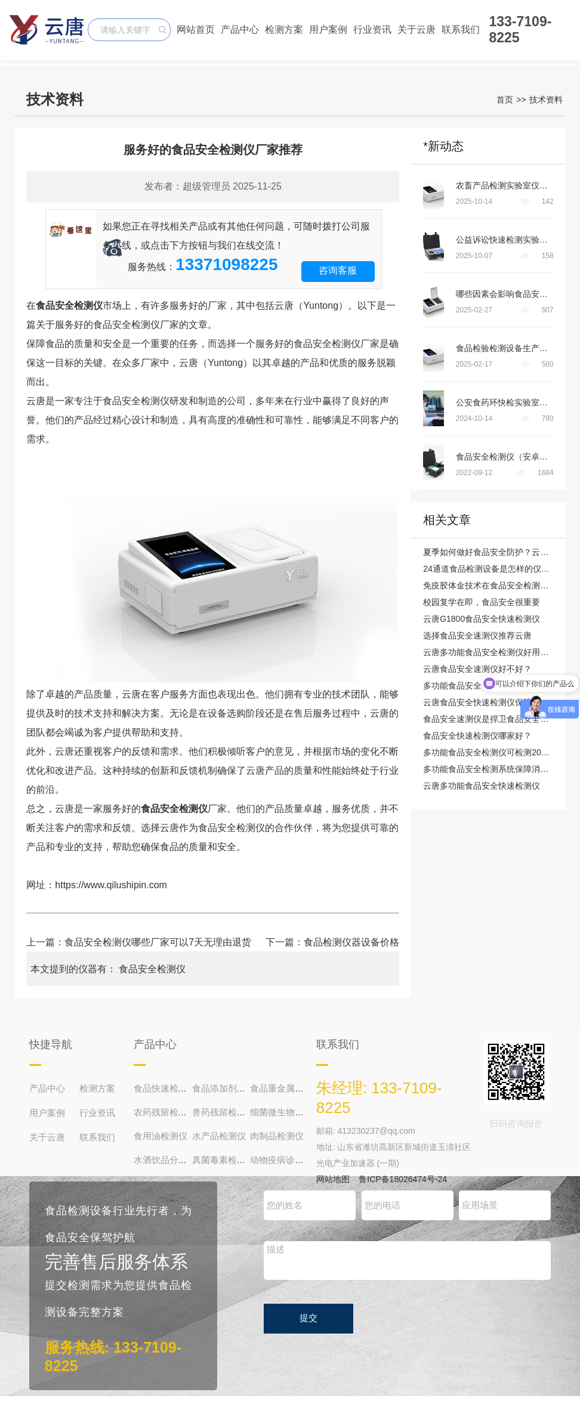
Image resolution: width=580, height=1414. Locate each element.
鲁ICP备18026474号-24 (403, 1179)
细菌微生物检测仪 (286, 1112)
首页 (504, 99)
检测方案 (284, 29)
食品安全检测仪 (152, 969)
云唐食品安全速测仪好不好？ (477, 669)
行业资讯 (372, 29)
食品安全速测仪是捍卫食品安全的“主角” (496, 719)
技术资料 (546, 99)
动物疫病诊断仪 (281, 1160)
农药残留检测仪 (165, 1112)
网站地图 (333, 1179)
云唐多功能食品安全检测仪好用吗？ (490, 652)
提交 (308, 1318)
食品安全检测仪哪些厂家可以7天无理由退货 (157, 942)
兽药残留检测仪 (223, 1112)
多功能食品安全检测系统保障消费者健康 (498, 769)
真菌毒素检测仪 (223, 1160)
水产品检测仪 (219, 1136)
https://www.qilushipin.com (111, 885)
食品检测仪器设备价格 (351, 942)
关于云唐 (416, 29)
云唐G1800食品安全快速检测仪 (481, 619)
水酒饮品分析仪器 (169, 1160)
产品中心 (240, 29)
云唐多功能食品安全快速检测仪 (481, 785)
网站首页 (196, 29)
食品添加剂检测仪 (228, 1088)
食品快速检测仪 (165, 1088)
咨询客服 (338, 270)
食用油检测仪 (160, 1136)
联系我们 (461, 29)
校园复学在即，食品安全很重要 (481, 602)
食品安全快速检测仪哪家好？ (477, 735)
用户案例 (328, 29)
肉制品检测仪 (277, 1136)
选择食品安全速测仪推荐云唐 (477, 635)
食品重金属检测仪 (286, 1088)
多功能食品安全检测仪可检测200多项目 (496, 752)
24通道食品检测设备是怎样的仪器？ (490, 568)
